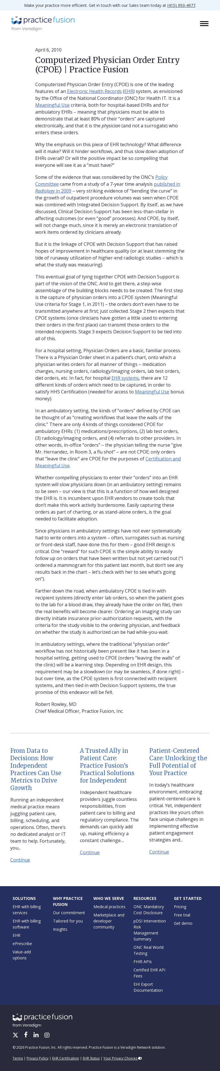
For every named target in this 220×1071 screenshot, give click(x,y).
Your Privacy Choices (122, 1058)
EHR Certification (65, 1058)
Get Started (188, 898)
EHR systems (125, 378)
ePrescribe (22, 943)
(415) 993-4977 (181, 5)
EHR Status (91, 1058)
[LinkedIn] (37, 1035)
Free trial (182, 915)
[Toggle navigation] (205, 24)
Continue (20, 860)
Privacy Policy (37, 1058)
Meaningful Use (52, 105)
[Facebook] (26, 1035)
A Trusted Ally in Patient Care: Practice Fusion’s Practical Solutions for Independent (107, 765)
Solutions (24, 898)
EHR (128, 91)
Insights (60, 929)
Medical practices (109, 906)
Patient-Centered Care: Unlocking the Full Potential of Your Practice (178, 762)
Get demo (183, 923)
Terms (18, 1058)
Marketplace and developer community (108, 921)
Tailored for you (68, 921)
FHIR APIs (142, 961)
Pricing (180, 906)
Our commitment (69, 912)
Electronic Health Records (94, 91)
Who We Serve (108, 898)
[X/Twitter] (16, 1035)
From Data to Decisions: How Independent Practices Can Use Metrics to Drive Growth (35, 769)
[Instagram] (47, 1035)
